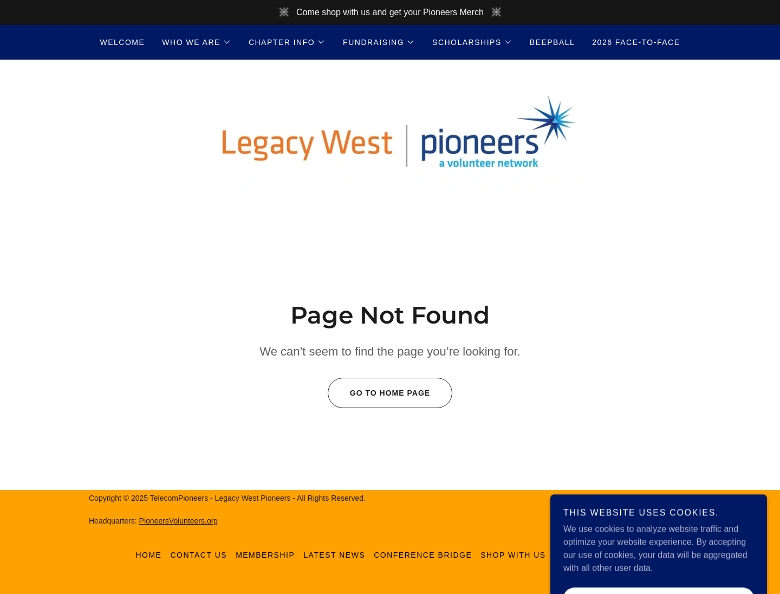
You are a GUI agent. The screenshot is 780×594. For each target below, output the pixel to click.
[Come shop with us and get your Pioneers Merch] (390, 12)
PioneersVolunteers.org (178, 520)
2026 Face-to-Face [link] (636, 42)
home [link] (148, 555)
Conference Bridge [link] (423, 555)
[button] (196, 42)
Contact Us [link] (198, 555)
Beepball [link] (552, 42)
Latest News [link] (334, 555)
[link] (389, 138)
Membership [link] (265, 555)
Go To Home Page (379, 393)
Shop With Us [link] (512, 555)
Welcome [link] (122, 42)
